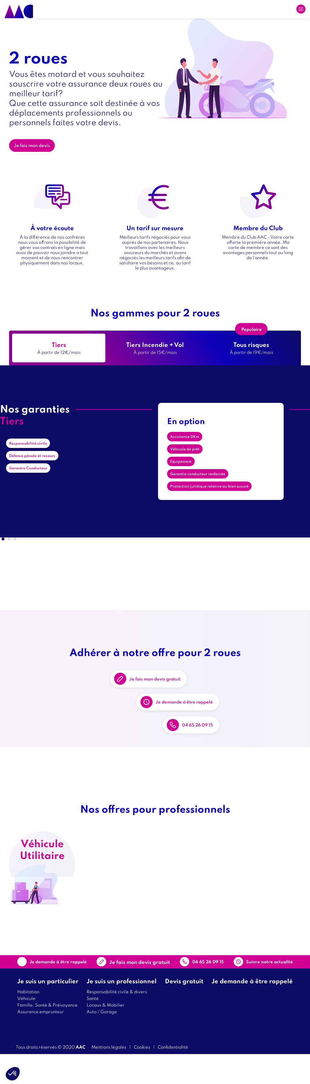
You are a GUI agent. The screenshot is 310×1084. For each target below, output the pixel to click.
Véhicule (26, 1027)
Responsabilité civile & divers (117, 1021)
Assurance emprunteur (40, 1041)
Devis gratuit (184, 1010)
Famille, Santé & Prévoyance (47, 1034)
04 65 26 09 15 (208, 753)
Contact (136, 987)
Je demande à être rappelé (197, 714)
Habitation (28, 1021)
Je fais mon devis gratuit (167, 674)
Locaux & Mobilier (105, 1034)
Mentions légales (108, 1076)
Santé (93, 1027)
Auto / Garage (102, 1041)
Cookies (142, 1076)
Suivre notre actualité (255, 987)
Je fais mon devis (36, 146)
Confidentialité (173, 1076)
